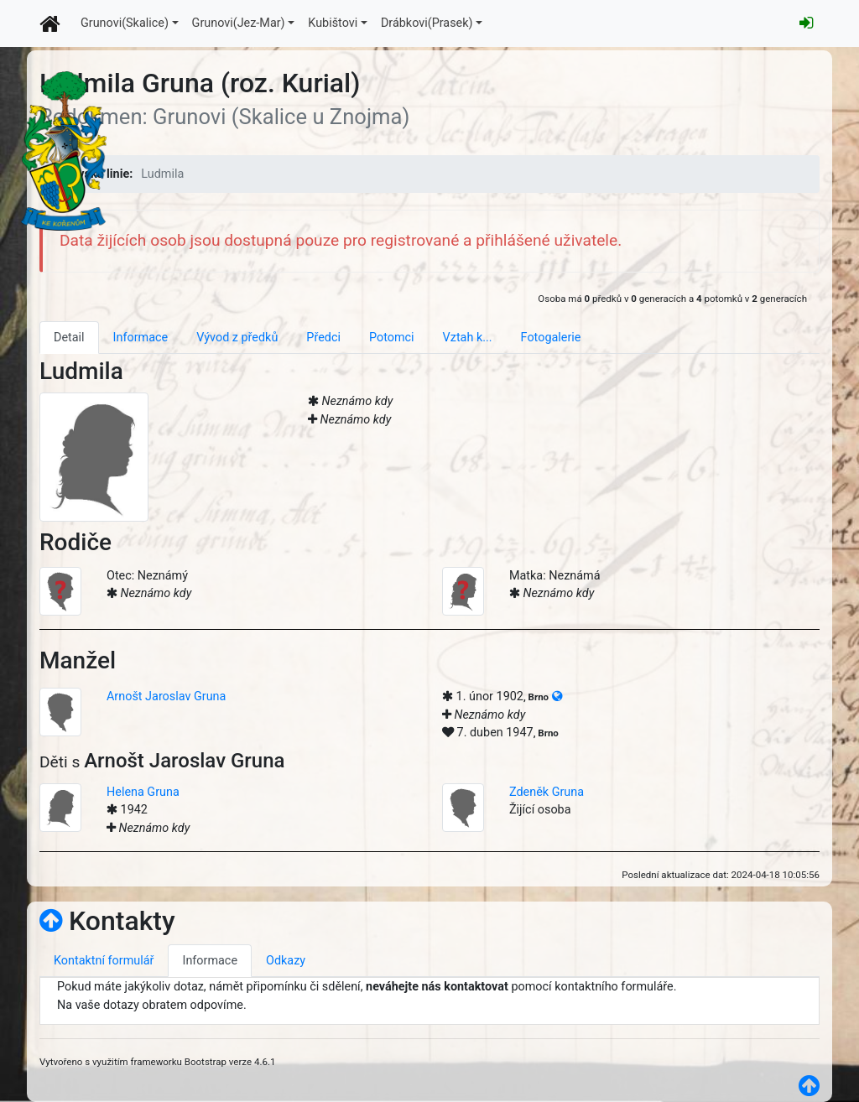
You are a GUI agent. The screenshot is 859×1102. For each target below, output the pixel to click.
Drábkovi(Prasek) (427, 23)
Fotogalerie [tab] (551, 337)
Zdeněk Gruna (546, 792)
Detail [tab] (69, 337)
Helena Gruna (143, 792)
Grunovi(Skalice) (125, 23)
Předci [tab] (323, 337)
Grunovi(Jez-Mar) (238, 23)
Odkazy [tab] (285, 961)
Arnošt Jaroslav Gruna (166, 696)
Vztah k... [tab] (467, 337)
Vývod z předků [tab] (237, 337)
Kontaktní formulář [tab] (104, 961)
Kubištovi (332, 23)
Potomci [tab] (391, 337)
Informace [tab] (141, 337)
